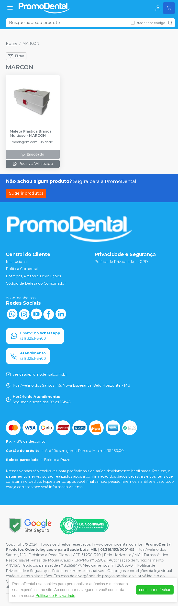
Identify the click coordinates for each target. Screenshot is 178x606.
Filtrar (16, 56)
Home (11, 43)
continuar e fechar (154, 590)
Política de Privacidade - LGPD (121, 261)
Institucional (17, 261)
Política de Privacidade (55, 596)
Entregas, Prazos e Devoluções (33, 276)
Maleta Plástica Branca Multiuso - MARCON (31, 133)
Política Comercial (22, 269)
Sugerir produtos (26, 193)
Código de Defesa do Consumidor (36, 283)
